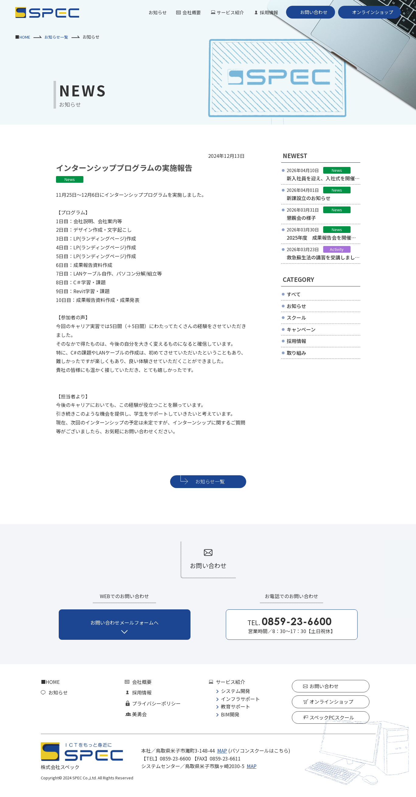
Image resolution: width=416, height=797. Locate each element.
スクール (296, 317)
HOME (25, 37)
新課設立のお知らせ (308, 198)
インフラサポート (240, 698)
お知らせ (148, 12)
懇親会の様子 (301, 217)
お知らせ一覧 (59, 37)
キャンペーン (301, 329)
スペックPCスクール (331, 717)
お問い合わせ (310, 12)
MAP (222, 750)
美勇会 (139, 714)
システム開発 (235, 691)
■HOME (50, 681)
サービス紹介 (223, 12)
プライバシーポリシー (156, 703)
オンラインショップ (371, 12)
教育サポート (235, 706)
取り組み (296, 352)
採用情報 (264, 12)
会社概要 (183, 12)
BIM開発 (230, 714)
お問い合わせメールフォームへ (124, 622)
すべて (294, 294)
